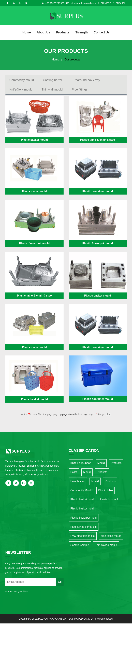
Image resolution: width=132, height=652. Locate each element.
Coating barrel (52, 80)
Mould (101, 462)
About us (43, 32)
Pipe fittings (79, 89)
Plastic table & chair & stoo (97, 139)
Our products (72, 59)
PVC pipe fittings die (82, 535)
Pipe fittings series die (83, 526)
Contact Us (101, 32)
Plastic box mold (110, 499)
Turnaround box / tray (85, 80)
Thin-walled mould (106, 544)
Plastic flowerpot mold (83, 517)
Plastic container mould (97, 191)
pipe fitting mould (111, 535)
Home (27, 32)
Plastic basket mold (82, 499)
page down (68, 414)
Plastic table (105, 490)
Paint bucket (77, 481)
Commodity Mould (81, 490)
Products (62, 32)
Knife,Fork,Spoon (80, 462)
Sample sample (79, 544)
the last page (81, 414)
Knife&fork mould (21, 89)
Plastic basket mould (34, 139)
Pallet (73, 471)
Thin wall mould (52, 89)
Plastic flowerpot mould (34, 243)
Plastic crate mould (34, 191)
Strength (81, 32)
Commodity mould (21, 80)
